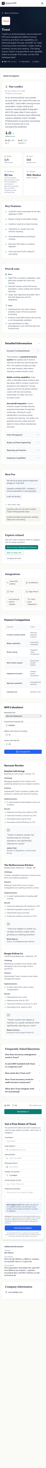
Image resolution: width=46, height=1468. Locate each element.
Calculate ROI (23, 752)
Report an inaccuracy (13, 93)
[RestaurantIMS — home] (11, 3)
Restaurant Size (9, 712)
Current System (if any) (13, 1180)
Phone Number (10, 1154)
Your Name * (9, 1137)
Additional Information (12, 1189)
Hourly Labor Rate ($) (11, 740)
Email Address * (10, 1146)
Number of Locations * (13, 1172)
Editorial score (10, 136)
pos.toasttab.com (15, 1292)
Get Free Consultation (23, 1228)
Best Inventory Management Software (21, 547)
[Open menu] (42, 3)
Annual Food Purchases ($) (13, 722)
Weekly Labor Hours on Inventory (15, 731)
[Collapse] (39, 343)
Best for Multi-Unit (14, 553)
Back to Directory (10, 13)
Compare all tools (14, 558)
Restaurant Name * (11, 1163)
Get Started (23, 1112)
